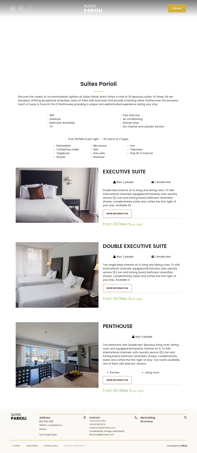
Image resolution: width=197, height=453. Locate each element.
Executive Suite (124, 171)
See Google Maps (48, 434)
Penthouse (118, 326)
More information (117, 213)
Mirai (184, 445)
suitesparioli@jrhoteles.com (102, 427)
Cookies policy (51, 445)
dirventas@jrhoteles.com (101, 434)
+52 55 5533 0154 (97, 421)
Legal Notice (32, 445)
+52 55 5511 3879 (97, 424)
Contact (16, 445)
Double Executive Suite (135, 246)
